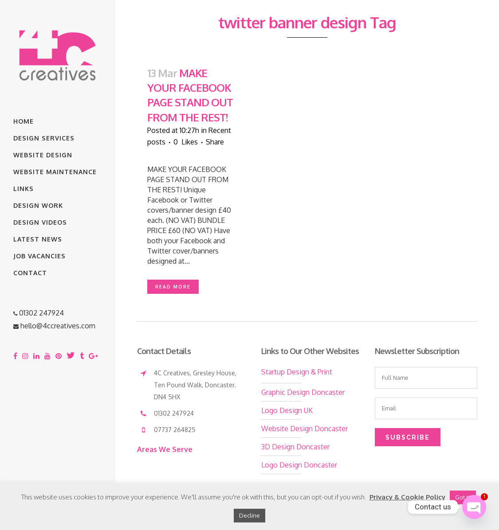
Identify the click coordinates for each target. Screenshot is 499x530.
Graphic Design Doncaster (303, 392)
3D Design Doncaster (295, 446)
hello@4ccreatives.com (57, 325)
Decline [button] (249, 515)
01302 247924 (41, 312)
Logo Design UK (287, 410)
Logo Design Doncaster (299, 464)
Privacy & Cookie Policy (407, 497)
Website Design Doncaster (304, 428)
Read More (173, 286)
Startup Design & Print (296, 371)
